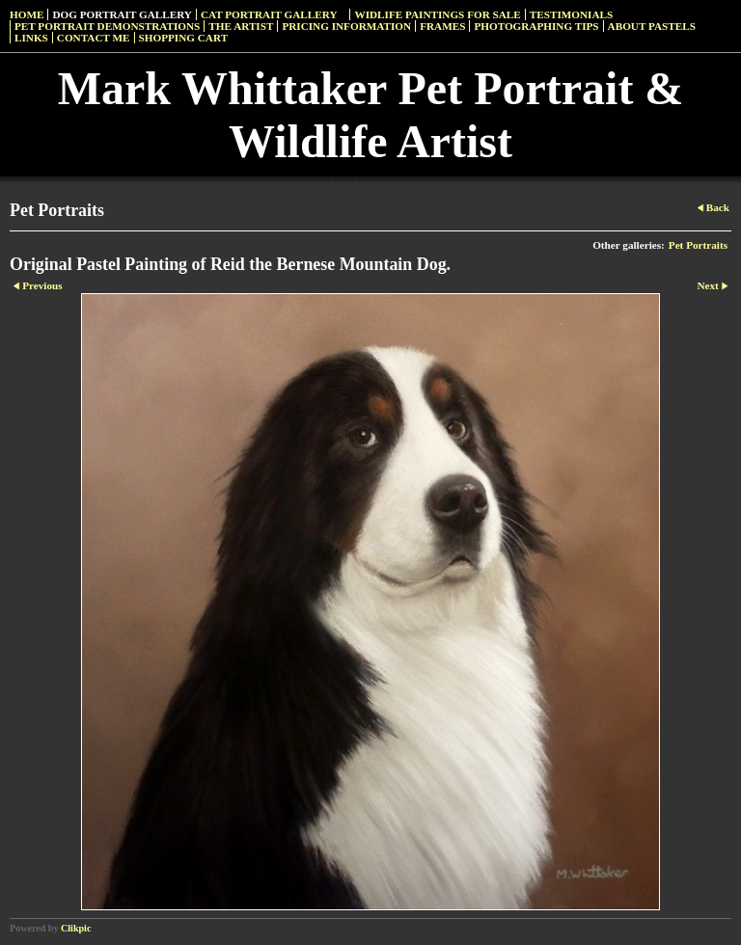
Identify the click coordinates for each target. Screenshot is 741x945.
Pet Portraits (698, 245)
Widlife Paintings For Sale (437, 14)
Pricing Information (346, 26)
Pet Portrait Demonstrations (107, 26)
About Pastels (652, 26)
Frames (442, 26)
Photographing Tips (536, 26)
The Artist (240, 26)
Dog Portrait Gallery (121, 14)
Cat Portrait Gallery (269, 14)
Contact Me (93, 37)
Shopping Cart (184, 37)
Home (26, 14)
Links (31, 37)
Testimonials (571, 14)
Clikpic (76, 928)
